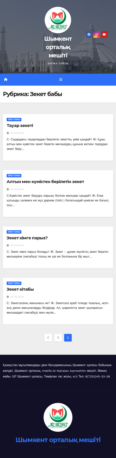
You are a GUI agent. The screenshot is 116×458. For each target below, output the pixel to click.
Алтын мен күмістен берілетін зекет (45, 181)
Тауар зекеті (20, 125)
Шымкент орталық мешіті (58, 47)
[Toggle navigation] (60, 79)
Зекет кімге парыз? (27, 237)
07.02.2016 (17, 133)
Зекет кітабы (20, 289)
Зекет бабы (14, 119)
